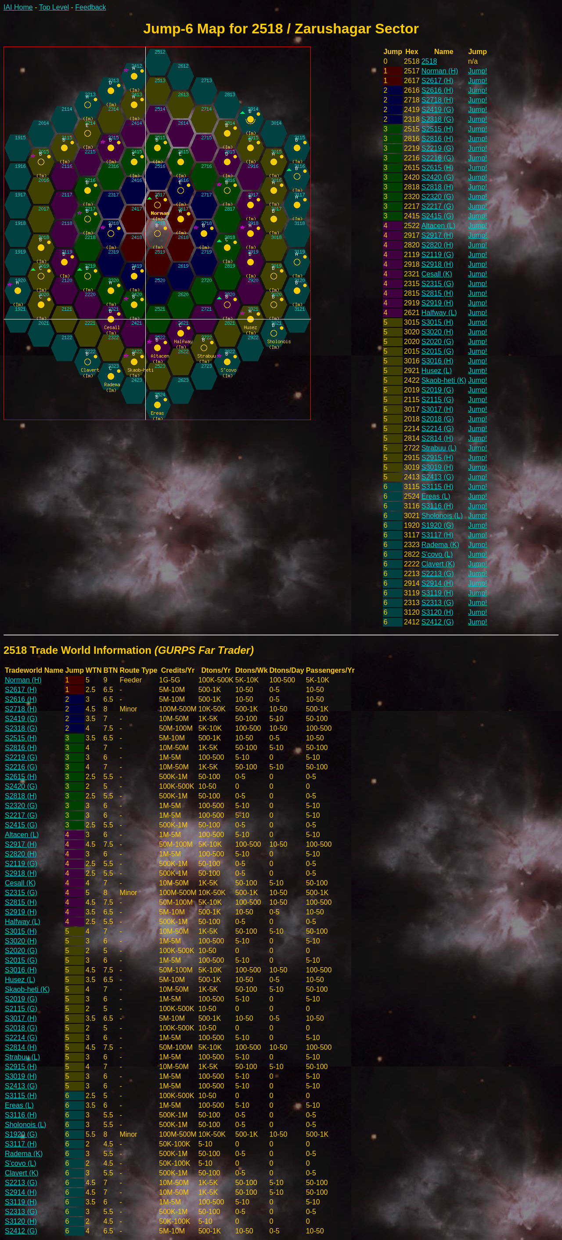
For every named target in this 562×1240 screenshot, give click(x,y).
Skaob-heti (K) (444, 380)
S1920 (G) (438, 525)
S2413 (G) (438, 477)
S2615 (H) (438, 167)
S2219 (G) (438, 148)
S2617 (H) (438, 80)
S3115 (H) (438, 486)
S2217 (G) (438, 206)
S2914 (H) (438, 583)
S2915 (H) (438, 457)
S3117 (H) (438, 535)
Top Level (54, 7)
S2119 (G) (438, 254)
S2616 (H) (438, 90)
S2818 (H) (438, 187)
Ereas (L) (436, 496)
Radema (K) (440, 544)
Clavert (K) (438, 564)
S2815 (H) (438, 293)
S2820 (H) (438, 245)
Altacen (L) (438, 225)
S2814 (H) (438, 438)
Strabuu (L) (439, 448)
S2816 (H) (438, 138)
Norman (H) (440, 71)
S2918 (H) (438, 264)
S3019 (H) (438, 467)
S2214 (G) (438, 428)
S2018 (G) (438, 419)
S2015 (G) (438, 351)
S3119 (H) (438, 593)
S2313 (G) (438, 602)
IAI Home (18, 7)
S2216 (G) (438, 158)
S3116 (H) (438, 506)
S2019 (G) (438, 390)
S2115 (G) (438, 399)
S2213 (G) (438, 573)
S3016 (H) (438, 361)
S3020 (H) (438, 332)
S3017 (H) (438, 409)
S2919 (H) (438, 303)
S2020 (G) (438, 341)
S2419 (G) (438, 109)
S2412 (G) (438, 622)
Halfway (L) (439, 312)
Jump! (477, 71)
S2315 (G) (438, 283)
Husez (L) (437, 370)
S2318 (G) (438, 119)
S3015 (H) (438, 322)
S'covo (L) (437, 554)
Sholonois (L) (442, 515)
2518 (429, 61)
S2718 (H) (438, 100)
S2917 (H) (438, 235)
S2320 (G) (438, 196)
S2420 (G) (438, 177)
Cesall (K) (437, 274)
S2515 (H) (438, 129)
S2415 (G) (438, 216)
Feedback (90, 7)
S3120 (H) (438, 612)
